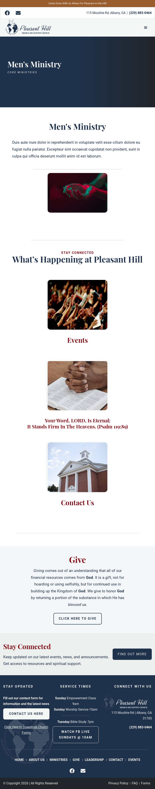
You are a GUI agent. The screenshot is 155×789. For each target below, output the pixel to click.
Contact (116, 760)
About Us (37, 760)
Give (76, 760)
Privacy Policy (118, 783)
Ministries (59, 760)
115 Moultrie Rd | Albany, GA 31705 (131, 715)
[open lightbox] (77, 193)
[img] (7, 13)
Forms (145, 783)
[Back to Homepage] (28, 27)
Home (19, 760)
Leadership (94, 760)
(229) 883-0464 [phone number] (140, 727)
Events (134, 760)
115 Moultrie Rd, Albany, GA (106, 13)
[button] (146, 28)
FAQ (135, 783)
